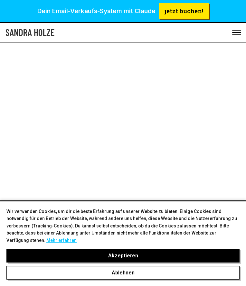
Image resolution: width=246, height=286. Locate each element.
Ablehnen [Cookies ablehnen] (123, 273)
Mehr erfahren (61, 240)
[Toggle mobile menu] (236, 33)
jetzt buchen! (184, 11)
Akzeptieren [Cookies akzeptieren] (123, 256)
